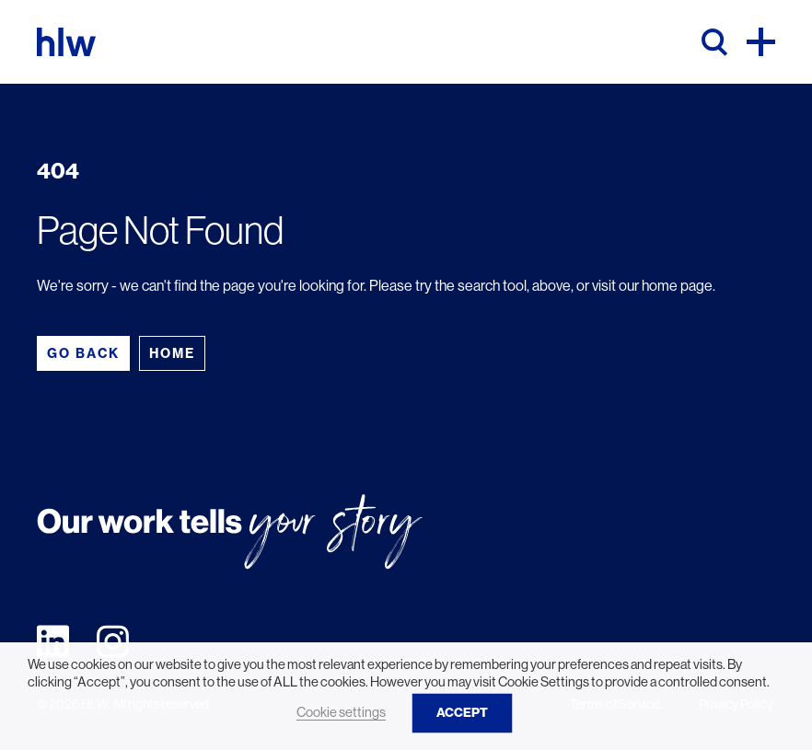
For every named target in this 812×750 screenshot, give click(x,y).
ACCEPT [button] (462, 713)
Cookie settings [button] (341, 712)
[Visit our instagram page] (113, 640)
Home (172, 353)
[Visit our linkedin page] (53, 640)
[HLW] (66, 42)
